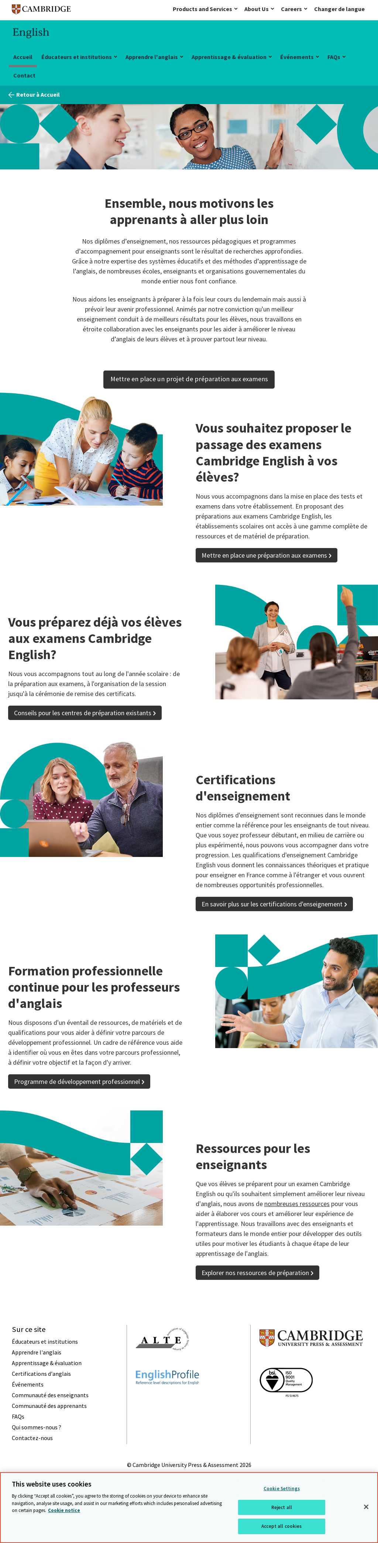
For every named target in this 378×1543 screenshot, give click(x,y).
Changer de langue (339, 9)
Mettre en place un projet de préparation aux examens (189, 379)
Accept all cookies (281, 1526)
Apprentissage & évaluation (229, 57)
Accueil (22, 57)
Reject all (281, 1507)
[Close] (366, 1507)
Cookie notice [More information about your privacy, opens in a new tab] (64, 1510)
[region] (189, 1507)
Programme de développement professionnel (77, 1081)
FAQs (333, 57)
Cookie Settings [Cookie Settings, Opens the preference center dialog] (282, 1488)
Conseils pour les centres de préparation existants (82, 713)
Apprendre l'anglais (152, 57)
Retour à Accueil (38, 94)
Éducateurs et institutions (76, 57)
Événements (297, 57)
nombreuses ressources (297, 1203)
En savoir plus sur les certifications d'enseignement (272, 904)
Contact (24, 75)
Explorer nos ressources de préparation (255, 1272)
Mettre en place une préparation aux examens (264, 555)
